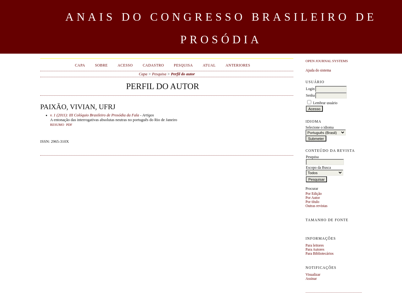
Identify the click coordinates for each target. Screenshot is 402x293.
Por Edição (314, 194)
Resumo (57, 124)
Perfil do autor (183, 74)
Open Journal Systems (327, 61)
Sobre (101, 65)
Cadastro (153, 65)
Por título (312, 202)
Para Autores (315, 250)
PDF (69, 124)
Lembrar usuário (325, 103)
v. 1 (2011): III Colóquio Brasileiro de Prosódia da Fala (94, 115)
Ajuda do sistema (318, 70)
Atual (209, 65)
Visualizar (313, 275)
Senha (310, 95)
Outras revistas (317, 206)
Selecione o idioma (320, 127)
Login (310, 89)
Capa (80, 65)
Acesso (125, 65)
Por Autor (313, 198)
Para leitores (315, 245)
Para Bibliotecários (320, 254)
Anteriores (237, 65)
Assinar (311, 279)
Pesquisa (183, 65)
